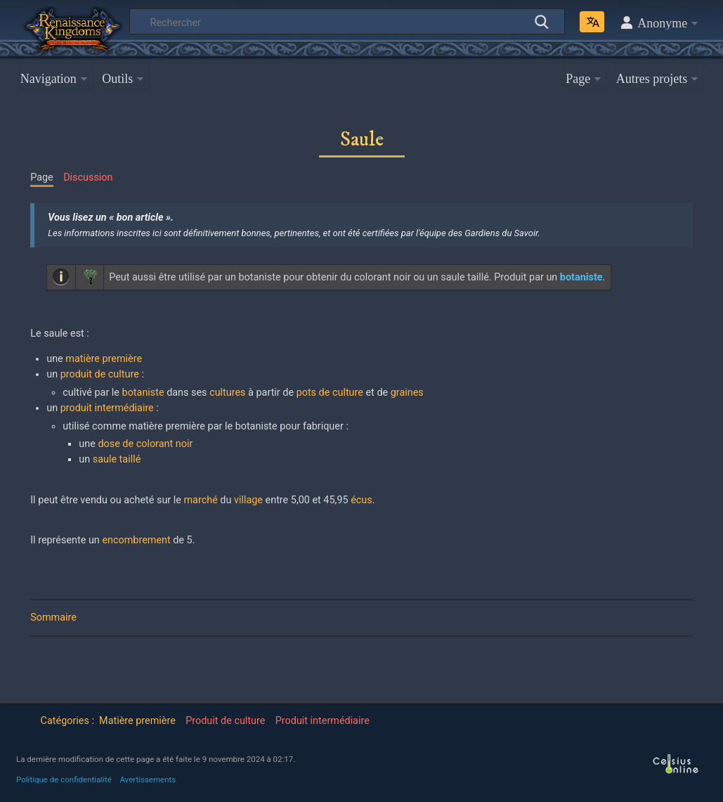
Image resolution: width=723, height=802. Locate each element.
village (248, 500)
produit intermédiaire (107, 408)
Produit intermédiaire (322, 721)
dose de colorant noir (145, 444)
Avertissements (147, 779)
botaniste (143, 393)
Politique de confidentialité (64, 779)
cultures (227, 393)
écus (361, 500)
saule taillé (117, 459)
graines (407, 393)
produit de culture (99, 374)
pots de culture (330, 393)
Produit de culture (225, 721)
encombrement (136, 540)
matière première (103, 359)
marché (201, 500)
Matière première (137, 721)
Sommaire (53, 617)
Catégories (65, 721)
